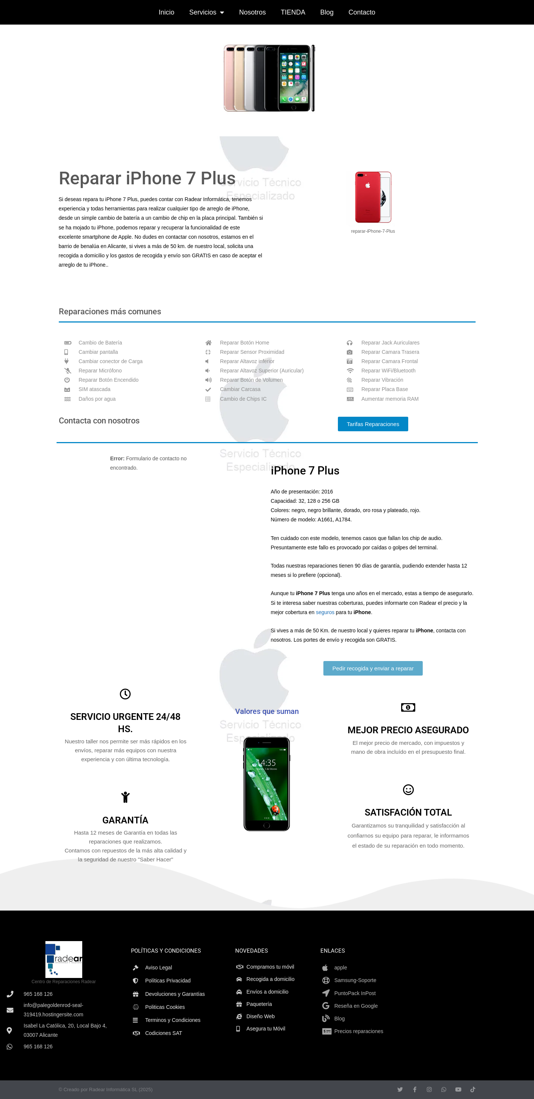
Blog (327, 12)
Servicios (206, 12)
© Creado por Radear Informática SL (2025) (106, 1089)
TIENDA (293, 12)
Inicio (166, 12)
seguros (325, 612)
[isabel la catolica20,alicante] (468, 993)
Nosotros (252, 12)
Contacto (362, 12)
